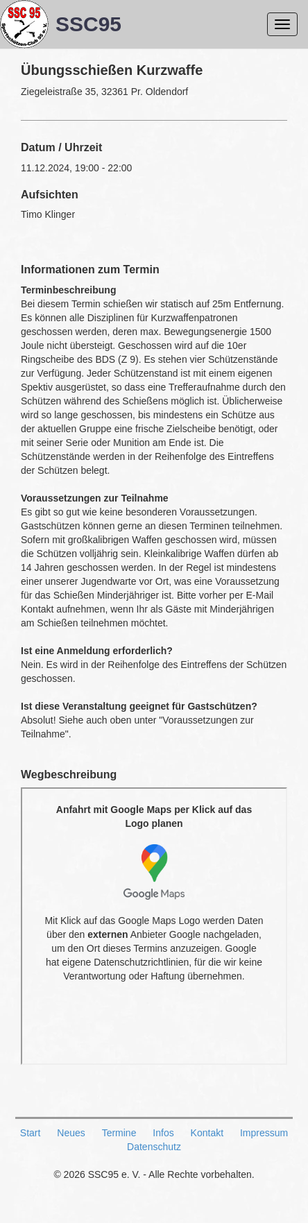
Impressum (264, 1132)
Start (30, 1132)
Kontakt (207, 1132)
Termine (119, 1132)
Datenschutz (154, 1146)
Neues (71, 1132)
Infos (163, 1132)
